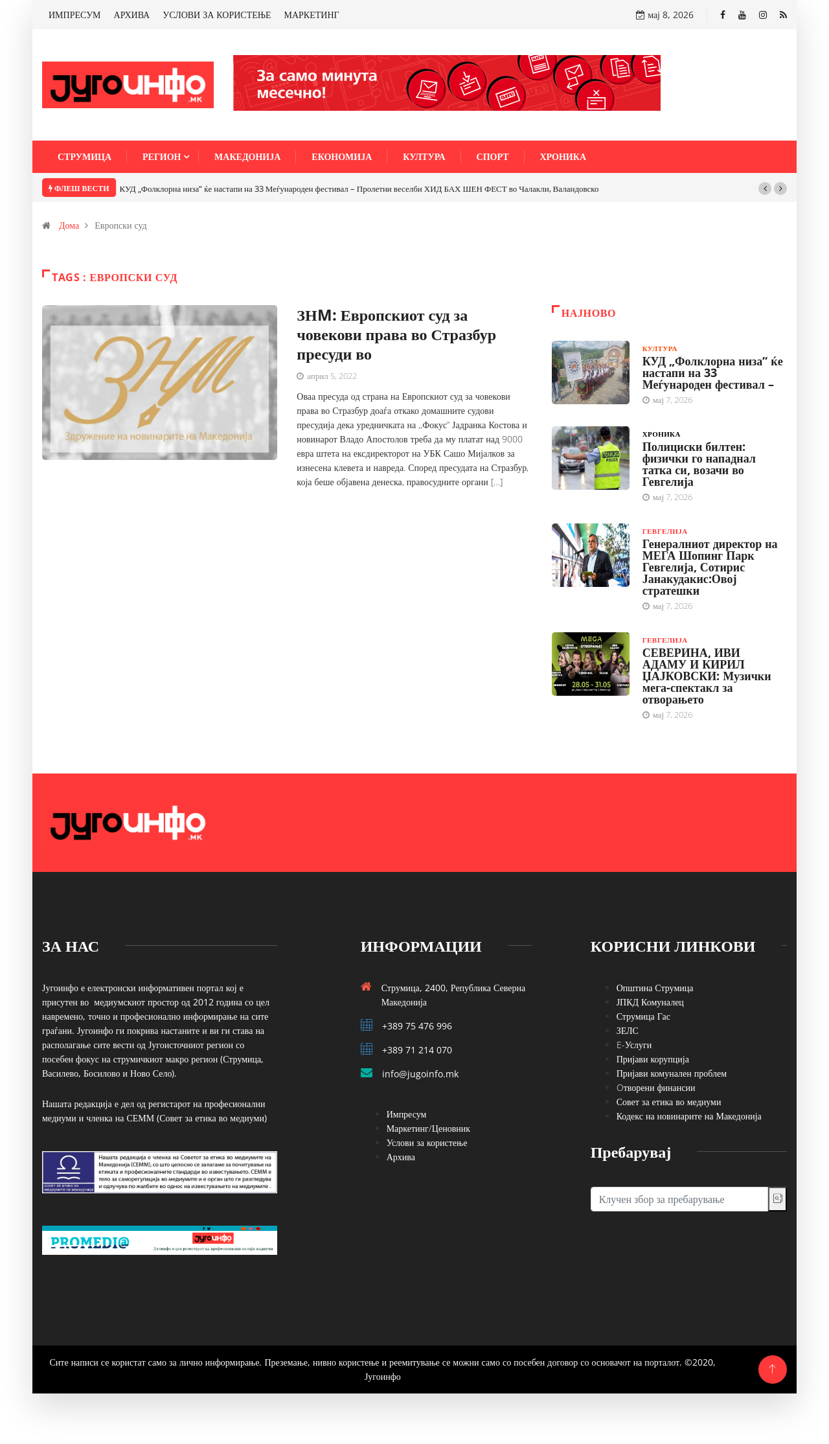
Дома (69, 225)
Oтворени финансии (656, 1087)
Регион (161, 156)
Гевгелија (665, 531)
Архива (401, 1157)
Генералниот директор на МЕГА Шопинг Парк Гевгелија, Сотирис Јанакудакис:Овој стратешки (710, 567)
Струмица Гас (643, 1016)
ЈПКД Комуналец (650, 1002)
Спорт (493, 156)
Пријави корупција (653, 1059)
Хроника (563, 156)
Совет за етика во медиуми (669, 1101)
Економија (342, 156)
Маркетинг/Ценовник (428, 1128)
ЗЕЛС (628, 1030)
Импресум (407, 1114)
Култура (424, 156)
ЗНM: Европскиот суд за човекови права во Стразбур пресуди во (396, 334)
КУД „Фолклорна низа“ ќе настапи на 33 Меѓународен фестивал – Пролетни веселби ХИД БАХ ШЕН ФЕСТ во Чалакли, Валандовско (359, 188)
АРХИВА (132, 14)
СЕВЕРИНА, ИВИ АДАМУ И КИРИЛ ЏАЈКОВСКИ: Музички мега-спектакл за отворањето (706, 676)
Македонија (247, 156)
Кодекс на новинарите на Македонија (689, 1116)
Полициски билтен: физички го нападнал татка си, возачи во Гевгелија (699, 464)
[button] (764, 188)
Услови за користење (427, 1142)
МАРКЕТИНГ (311, 14)
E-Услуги (634, 1044)
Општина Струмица (655, 987)
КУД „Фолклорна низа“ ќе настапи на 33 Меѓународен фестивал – (712, 372)
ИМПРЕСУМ (75, 14)
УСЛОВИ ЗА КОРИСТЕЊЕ (217, 14)
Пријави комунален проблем (672, 1073)
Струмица (84, 156)
